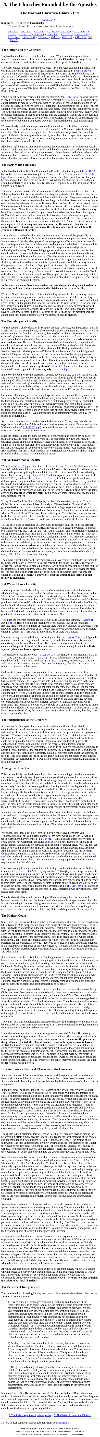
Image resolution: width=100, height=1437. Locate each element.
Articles (76, 1428)
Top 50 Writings (47, 1431)
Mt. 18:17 (26, 31)
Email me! (63, 1422)
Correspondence (76, 1434)
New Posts (51, 1428)
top (89, 70)
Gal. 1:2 (55, 37)
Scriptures (21, 1434)
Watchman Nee (50, 20)
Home (33, 1428)
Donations (63, 1434)
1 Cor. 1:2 (18, 466)
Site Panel (25, 1428)
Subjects (28, 1431)
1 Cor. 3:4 (38, 34)
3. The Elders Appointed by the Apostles (30, 1415)
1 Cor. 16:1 (14, 37)
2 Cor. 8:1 (43, 37)
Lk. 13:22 (39, 31)
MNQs (41, 1428)
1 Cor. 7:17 (67, 34)
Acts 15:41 (79, 31)
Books (60, 1428)
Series (68, 1428)
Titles (37, 1431)
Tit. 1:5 (14, 40)
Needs (47, 1434)
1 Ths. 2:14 (81, 37)
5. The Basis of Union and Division (72, 1415)
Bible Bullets (79, 1431)
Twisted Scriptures (64, 1431)
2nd (90, 37)
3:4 (49, 478)
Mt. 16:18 (13, 31)
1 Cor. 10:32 (81, 34)
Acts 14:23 (65, 31)
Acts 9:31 (52, 31)
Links (54, 1434)
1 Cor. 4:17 (52, 34)
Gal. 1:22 (67, 37)
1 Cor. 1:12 (25, 34)
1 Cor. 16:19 (29, 37)
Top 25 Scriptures (35, 1434)
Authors (19, 1431)
